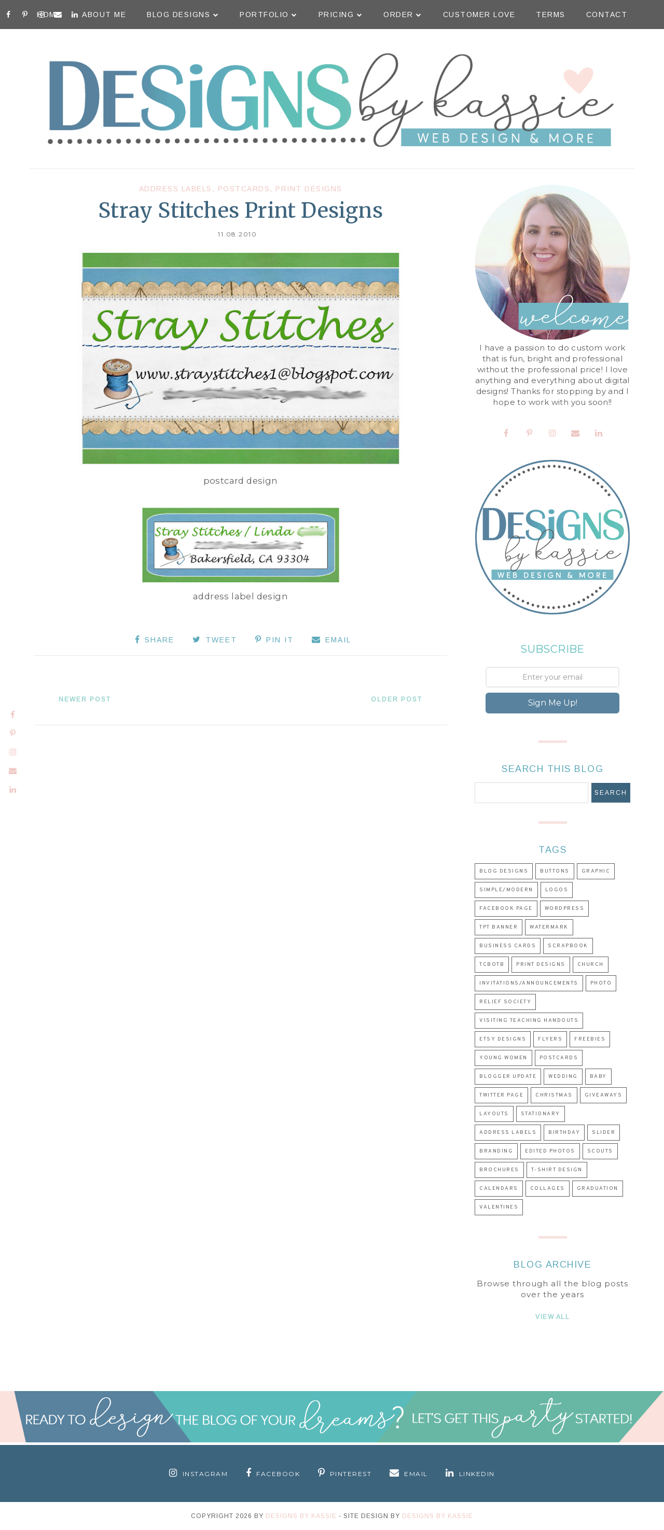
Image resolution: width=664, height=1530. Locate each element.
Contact (607, 14)
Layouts (494, 1114)
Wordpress (565, 908)
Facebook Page (506, 908)
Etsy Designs (502, 1039)
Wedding (563, 1076)
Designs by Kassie (437, 1516)
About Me (104, 14)
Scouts (600, 1151)
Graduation (597, 1188)
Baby (598, 1076)
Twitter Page (501, 1095)
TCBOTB (491, 964)
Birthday (564, 1132)
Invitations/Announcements (528, 983)
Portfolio (269, 14)
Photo (601, 983)
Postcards (244, 189)
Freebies (589, 1039)
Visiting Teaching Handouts (528, 1020)
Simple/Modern (506, 890)
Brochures (499, 1170)
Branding (496, 1151)
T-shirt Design (557, 1170)
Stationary (540, 1114)
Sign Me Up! (552, 703)
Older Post (396, 699)
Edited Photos (550, 1151)
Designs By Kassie (301, 1516)
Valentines (498, 1207)
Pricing (341, 14)
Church (590, 964)
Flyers (550, 1039)
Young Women (503, 1058)
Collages (547, 1188)
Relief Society (505, 1002)
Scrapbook (568, 946)
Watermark (549, 927)
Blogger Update (507, 1076)
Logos (557, 890)
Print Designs (308, 189)
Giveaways (603, 1095)
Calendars (498, 1188)
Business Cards (507, 946)
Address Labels (175, 189)
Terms (550, 14)
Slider (603, 1132)
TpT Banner (498, 927)
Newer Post (85, 699)
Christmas (554, 1095)
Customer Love (479, 14)
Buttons (555, 871)
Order (402, 14)
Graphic (596, 871)
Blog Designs (183, 14)
